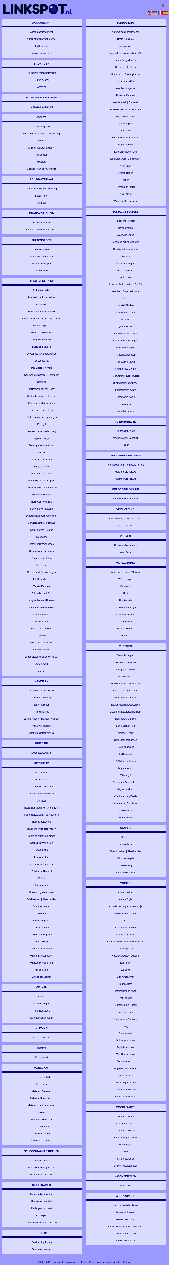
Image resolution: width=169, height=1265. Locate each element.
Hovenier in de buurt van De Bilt (125, 284)
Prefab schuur (125, 173)
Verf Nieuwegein (125, 858)
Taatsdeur (41, 913)
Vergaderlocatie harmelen (125, 498)
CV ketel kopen (125, 579)
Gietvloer (41, 800)
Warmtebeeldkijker (41, 263)
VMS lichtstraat (125, 1075)
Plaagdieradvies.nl (41, 494)
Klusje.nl (125, 130)
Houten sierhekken (125, 81)
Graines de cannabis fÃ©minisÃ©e (125, 53)
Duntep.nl (41, 140)
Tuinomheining (41, 711)
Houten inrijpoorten (125, 270)
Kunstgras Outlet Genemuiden (125, 158)
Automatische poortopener (125, 32)
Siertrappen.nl (125, 948)
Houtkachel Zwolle (41, 822)
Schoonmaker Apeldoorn (125, 1019)
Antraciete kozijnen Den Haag (41, 188)
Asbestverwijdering (41, 126)
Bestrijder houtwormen (125, 662)
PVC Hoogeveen (125, 747)
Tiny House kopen (125, 1054)
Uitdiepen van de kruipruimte (41, 169)
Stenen (125, 180)
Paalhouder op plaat (125, 991)
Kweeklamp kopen (125, 312)
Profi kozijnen (125, 998)
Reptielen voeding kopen (125, 340)
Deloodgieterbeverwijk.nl (41, 445)
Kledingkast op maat (41, 1208)
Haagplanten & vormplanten (125, 74)
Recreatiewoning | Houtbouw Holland (125, 464)
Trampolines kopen (125, 347)
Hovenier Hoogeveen (125, 88)
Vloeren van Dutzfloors (125, 803)
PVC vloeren (41, 46)
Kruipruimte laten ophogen (41, 147)
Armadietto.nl (41, 970)
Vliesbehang (125, 865)
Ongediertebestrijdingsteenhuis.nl (42, 656)
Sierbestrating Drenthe (41, 530)
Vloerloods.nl (125, 817)
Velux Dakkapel (41, 941)
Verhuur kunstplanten (41, 948)
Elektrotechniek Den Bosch (41, 389)
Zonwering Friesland (125, 1082)
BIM (125, 920)
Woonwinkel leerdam (125, 1240)
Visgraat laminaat (125, 789)
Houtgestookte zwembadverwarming (125, 941)
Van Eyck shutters (41, 726)
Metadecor (41, 154)
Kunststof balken (125, 305)
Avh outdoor (41, 304)
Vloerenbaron (125, 810)
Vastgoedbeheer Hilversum (41, 600)
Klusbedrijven (125, 123)
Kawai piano (41, 850)
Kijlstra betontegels (125, 116)
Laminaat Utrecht (125, 733)
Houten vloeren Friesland (125, 697)
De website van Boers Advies (41, 353)
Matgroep (41, 202)
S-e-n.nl (42, 671)
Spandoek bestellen (42, 558)
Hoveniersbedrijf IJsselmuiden (125, 109)
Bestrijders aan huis (125, 669)
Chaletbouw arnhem (125, 927)
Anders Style (125, 899)
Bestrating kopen (125, 655)
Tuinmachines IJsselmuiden (125, 376)
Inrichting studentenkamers (41, 836)
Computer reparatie (41, 325)
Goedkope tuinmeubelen (125, 249)
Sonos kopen (125, 1144)
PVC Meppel (125, 754)
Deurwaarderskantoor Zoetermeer (41, 375)
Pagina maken (72, 1262)
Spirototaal (41, 565)
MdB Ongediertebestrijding (41, 480)
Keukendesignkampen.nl (41, 1017)
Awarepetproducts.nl (41, 752)
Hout (125, 593)
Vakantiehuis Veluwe (125, 472)
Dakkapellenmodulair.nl (41, 339)
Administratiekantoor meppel (41, 39)
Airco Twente (41, 772)
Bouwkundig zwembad (41, 1194)
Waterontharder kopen (41, 955)
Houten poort (125, 277)
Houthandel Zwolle (125, 431)
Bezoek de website (41, 1077)
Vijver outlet (125, 194)
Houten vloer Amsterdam (125, 690)
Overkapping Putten (42, 1242)
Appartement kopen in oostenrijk (125, 906)
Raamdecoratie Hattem (125, 1005)
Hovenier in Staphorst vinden (125, 291)
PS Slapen (41, 1215)
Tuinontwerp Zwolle (125, 397)
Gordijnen (125, 256)
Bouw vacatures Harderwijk (41, 311)
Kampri (41, 996)
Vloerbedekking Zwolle (125, 796)
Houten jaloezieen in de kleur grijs (41, 814)
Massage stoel (41, 857)
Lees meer (41, 1084)
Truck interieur (41, 927)
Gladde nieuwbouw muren (41, 403)
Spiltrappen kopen (125, 1040)
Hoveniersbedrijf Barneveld (125, 102)
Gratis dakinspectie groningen (41, 417)
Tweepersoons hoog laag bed (42, 1222)
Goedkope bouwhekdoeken (125, 242)
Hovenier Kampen (125, 95)
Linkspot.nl (57, 1262)
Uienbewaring (125, 621)
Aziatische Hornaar (125, 221)
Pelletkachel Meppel (41, 871)
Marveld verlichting (125, 1219)
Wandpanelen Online (125, 872)
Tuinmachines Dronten (125, 369)
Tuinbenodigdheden (125, 354)
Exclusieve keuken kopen (41, 793)
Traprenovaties (125, 768)
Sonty (126, 1026)
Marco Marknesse (125, 1212)
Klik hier (41, 452)
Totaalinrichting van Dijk (42, 920)
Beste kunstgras (125, 39)
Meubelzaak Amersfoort (42, 864)
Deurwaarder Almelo (41, 368)
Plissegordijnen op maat (41, 892)
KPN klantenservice (126, 1130)
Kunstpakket (41, 1057)
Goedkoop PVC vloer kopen (125, 683)
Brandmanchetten (41, 222)
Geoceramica (125, 46)
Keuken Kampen (41, 1003)
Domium (41, 382)
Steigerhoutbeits (125, 1158)
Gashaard (125, 586)
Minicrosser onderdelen (41, 256)
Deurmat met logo (125, 934)
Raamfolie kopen (125, 1012)
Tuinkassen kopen (125, 361)
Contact (127, 1262)
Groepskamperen (41, 249)
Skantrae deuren (41, 906)
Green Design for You (126, 60)
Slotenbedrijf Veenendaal (41, 544)
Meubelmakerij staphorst (125, 438)
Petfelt (41, 878)
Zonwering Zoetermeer (125, 1165)
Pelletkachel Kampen (125, 614)
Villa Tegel (125, 775)
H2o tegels (41, 424)
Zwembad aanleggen (125, 1096)
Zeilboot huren (41, 270)
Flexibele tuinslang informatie (41, 73)
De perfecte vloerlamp (41, 786)
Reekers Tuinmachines (125, 333)
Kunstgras (125, 962)
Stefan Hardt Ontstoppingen (41, 572)
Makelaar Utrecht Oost (41, 1098)
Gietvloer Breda (125, 676)
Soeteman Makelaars (41, 1119)
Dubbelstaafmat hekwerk (41, 690)
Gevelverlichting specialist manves (125, 518)
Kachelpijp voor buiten (41, 843)
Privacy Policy (88, 1262)
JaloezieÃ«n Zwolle (125, 1123)
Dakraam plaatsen (41, 346)
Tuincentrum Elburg (125, 187)
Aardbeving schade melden (41, 297)
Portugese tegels (41, 1010)
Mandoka (125, 319)
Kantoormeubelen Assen (125, 1205)
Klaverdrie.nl (41, 1160)
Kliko (125, 298)
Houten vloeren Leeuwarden (125, 704)
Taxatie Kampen (41, 586)
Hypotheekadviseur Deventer (125, 955)
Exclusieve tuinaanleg (42, 106)
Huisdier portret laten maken (41, 829)
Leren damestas (41, 1037)
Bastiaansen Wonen (125, 913)
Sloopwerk (41, 537)
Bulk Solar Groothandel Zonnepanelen (41, 318)
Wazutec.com (41, 621)
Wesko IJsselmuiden (41, 628)
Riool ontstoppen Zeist (125, 1137)
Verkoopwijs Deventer (42, 1140)
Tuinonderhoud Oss (42, 593)
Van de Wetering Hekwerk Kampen (41, 719)
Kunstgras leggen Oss (125, 151)
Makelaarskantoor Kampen (41, 1105)
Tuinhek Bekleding (41, 697)
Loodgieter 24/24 (41, 466)
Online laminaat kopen (125, 740)
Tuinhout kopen (41, 704)
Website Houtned (125, 628)
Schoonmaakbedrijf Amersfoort (41, 516)
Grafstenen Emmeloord (41, 410)
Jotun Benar (125, 552)
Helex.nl (125, 635)
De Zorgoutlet (42, 361)
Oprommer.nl (41, 663)
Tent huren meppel (41, 1249)
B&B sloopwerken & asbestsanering (41, 133)
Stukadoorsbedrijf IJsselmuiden (126, 851)
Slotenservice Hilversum (41, 551)
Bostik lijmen (41, 195)
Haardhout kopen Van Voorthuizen (41, 807)
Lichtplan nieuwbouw (41, 459)
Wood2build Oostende (41, 642)
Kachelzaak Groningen (125, 607)
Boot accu (125, 1185)
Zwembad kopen (125, 411)
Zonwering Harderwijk (125, 1089)
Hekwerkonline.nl (125, 1116)
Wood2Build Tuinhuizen (125, 201)
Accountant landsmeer (41, 32)
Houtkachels (125, 600)
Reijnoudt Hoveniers (41, 501)
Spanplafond (125, 1033)
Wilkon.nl (41, 635)
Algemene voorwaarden (109, 1262)
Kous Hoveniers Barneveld (125, 137)
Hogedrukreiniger (41, 438)
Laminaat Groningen (125, 719)
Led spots (125, 970)
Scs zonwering (125, 525)
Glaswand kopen (125, 235)
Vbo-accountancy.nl (42, 53)
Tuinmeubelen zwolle (125, 390)
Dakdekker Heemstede (41, 332)
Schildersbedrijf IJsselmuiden (41, 899)
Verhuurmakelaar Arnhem (42, 733)
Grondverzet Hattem (125, 67)
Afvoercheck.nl (125, 892)
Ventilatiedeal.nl (125, 1061)
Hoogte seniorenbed (41, 1201)
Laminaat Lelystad (125, 726)
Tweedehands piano (41, 934)
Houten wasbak (41, 80)
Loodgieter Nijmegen (41, 473)
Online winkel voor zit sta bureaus (125, 1226)
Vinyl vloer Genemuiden (125, 782)
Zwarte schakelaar (41, 977)
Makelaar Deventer (41, 1091)
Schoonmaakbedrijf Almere (41, 1167)
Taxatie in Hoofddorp (41, 1126)
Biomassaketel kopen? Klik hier (126, 572)
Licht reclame (125, 844)
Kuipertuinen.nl (125, 144)
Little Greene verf (125, 977)
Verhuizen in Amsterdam (41, 607)
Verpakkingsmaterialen (125, 1068)
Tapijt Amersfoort (125, 1047)
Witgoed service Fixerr (41, 962)
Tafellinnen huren (41, 579)
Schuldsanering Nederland (41, 523)
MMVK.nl (41, 162)
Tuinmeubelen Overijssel (125, 383)
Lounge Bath (125, 984)
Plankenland (41, 885)
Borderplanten (125, 228)
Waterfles (41, 87)
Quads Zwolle (125, 326)
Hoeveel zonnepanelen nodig (41, 431)
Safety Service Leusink (41, 508)
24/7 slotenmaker (41, 290)
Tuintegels (125, 404)
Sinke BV (41, 1112)
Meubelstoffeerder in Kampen (42, 487)
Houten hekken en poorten (125, 263)
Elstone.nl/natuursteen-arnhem (125, 711)
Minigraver (125, 166)
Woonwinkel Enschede (125, 1233)
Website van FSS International (41, 229)
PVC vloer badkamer (125, 761)
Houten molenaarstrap (125, 545)
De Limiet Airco (41, 779)
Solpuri (125, 445)
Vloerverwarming (41, 614)
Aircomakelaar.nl (41, 649)
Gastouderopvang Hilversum (41, 396)
